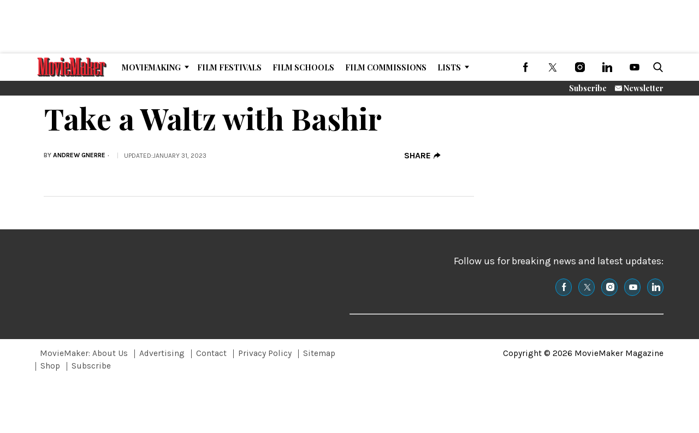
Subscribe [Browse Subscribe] (91, 366)
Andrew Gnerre (79, 155)
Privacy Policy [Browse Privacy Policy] (265, 353)
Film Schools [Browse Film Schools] (303, 67)
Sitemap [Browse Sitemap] (319, 353)
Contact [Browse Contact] (211, 353)
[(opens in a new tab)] (525, 67)
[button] (656, 67)
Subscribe (588, 88)
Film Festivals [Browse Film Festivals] (229, 67)
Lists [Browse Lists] (449, 67)
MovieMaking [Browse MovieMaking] (151, 67)
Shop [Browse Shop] (50, 366)
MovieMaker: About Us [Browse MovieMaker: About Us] (84, 353)
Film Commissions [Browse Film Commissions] (385, 67)
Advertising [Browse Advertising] (162, 353)
